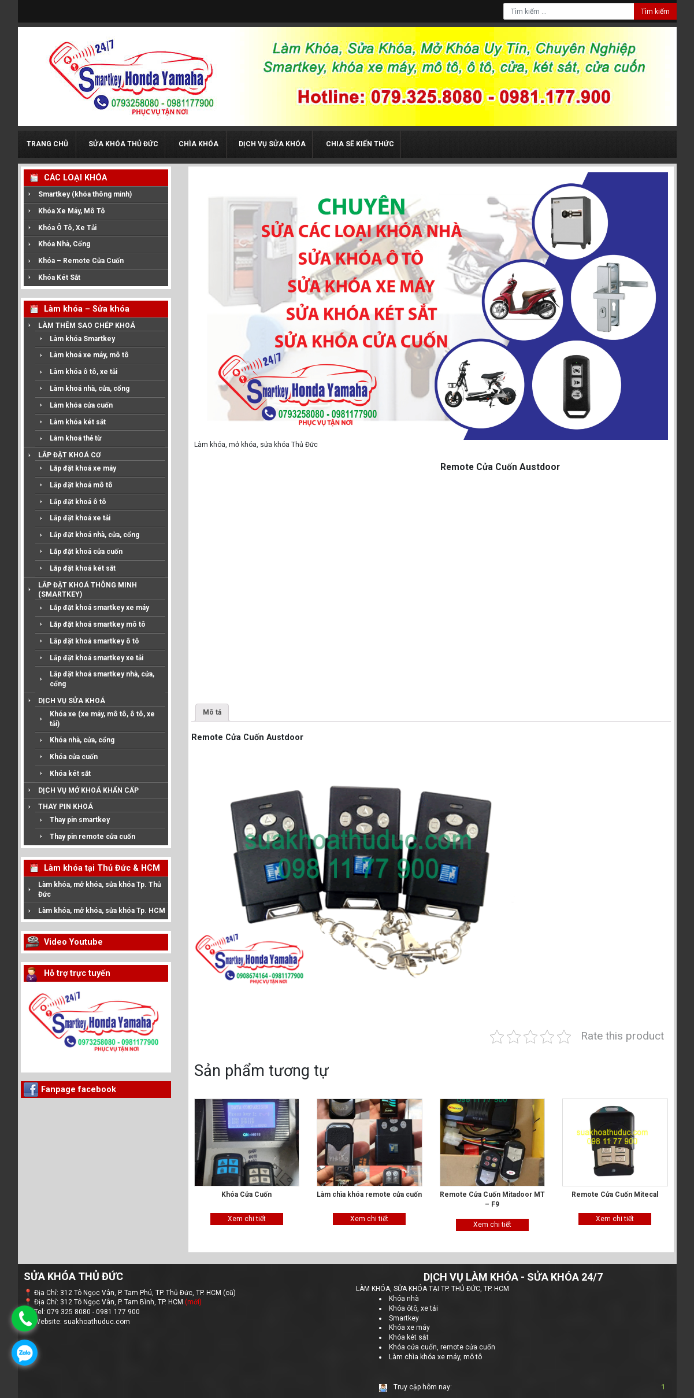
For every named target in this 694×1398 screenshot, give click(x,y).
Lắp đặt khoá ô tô (78, 502)
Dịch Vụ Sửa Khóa (272, 144)
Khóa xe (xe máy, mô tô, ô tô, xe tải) (102, 719)
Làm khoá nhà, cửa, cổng (89, 388)
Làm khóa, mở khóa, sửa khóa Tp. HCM (101, 911)
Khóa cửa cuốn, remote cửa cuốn (442, 1345)
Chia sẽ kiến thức (360, 144)
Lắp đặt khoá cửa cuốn (86, 552)
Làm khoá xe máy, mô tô (89, 355)
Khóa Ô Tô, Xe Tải (67, 228)
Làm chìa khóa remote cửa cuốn (369, 1194)
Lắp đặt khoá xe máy (83, 468)
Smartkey (404, 1316)
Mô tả (212, 712)
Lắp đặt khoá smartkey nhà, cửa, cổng (102, 679)
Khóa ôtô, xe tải (413, 1307)
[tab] (212, 713)
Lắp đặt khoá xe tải (80, 518)
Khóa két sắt (70, 774)
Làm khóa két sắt (78, 422)
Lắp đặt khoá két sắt (83, 568)
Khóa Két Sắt (59, 277)
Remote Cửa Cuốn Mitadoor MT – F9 (492, 1198)
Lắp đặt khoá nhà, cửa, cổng (94, 535)
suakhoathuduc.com (97, 1320)
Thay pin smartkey (80, 820)
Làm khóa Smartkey (82, 339)
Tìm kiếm (655, 12)
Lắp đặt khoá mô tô (81, 485)
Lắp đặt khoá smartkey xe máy (99, 608)
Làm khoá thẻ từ (75, 438)
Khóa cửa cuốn (74, 757)
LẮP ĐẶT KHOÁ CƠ (69, 455)
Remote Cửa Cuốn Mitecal (614, 1194)
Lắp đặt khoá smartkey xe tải (96, 658)
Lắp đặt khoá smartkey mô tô (98, 624)
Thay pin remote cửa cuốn (92, 837)
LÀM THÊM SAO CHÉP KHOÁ (86, 325)
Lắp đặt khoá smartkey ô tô (94, 641)
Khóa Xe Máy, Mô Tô (71, 211)
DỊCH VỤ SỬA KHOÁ (71, 701)
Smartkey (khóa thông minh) (85, 194)
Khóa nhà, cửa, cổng (82, 740)
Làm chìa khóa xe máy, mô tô (435, 1355)
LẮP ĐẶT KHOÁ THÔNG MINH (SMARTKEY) (87, 590)
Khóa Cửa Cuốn (246, 1194)
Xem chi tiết (247, 1219)
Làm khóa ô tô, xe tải (83, 372)
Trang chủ (47, 144)
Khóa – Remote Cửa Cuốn (81, 261)
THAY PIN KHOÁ (65, 806)
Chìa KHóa (198, 144)
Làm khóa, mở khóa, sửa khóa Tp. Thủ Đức (99, 889)
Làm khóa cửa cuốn (81, 405)
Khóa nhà (404, 1297)
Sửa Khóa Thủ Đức (123, 144)
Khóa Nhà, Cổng (64, 244)
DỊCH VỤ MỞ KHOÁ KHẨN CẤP (88, 790)
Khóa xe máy (409, 1326)
